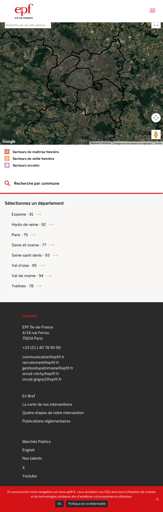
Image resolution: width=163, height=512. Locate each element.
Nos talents (32, 458)
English (28, 450)
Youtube (29, 476)
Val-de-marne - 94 (27, 276)
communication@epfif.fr (43, 357)
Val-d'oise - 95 (24, 265)
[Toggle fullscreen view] (156, 23)
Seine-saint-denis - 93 (31, 255)
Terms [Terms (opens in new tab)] (158, 143)
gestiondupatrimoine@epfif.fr (47, 368)
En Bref (28, 396)
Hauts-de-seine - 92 (29, 224)
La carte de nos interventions (47, 404)
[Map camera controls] (156, 117)
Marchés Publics (36, 441)
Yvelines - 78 (22, 286)
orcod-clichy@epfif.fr (40, 373)
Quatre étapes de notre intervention (53, 413)
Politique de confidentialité (87, 503)
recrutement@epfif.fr (40, 362)
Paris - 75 (20, 235)
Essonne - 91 (22, 214)
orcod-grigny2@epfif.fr (42, 379)
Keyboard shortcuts (101, 143)
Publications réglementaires (46, 421)
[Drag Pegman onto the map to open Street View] (156, 134)
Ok (59, 503)
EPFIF (24, 11)
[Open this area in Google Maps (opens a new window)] (9, 142)
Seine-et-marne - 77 (29, 245)
